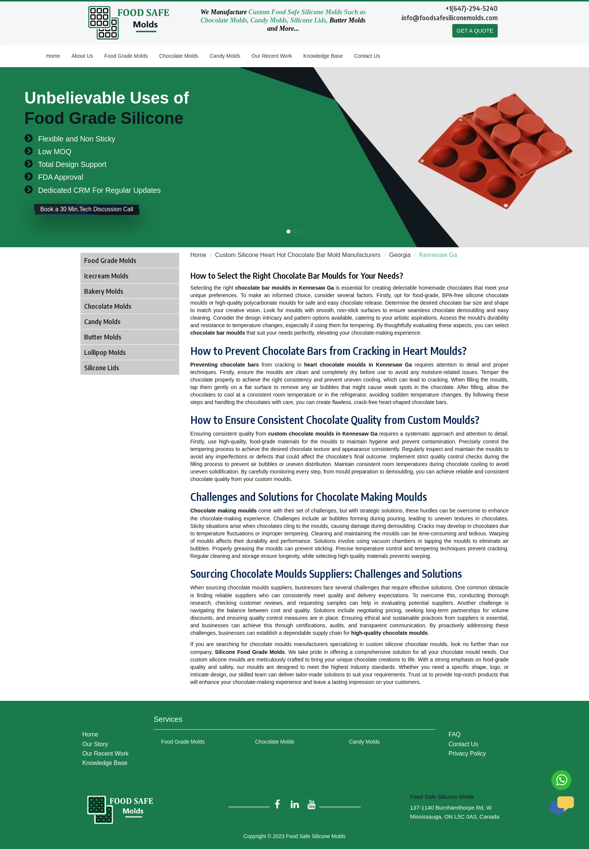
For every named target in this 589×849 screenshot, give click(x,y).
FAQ (455, 732)
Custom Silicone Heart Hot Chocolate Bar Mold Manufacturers (298, 255)
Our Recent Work (272, 56)
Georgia (400, 255)
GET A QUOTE (475, 31)
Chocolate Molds (178, 56)
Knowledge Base (323, 56)
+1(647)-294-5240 (472, 8)
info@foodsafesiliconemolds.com (450, 17)
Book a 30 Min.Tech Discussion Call (98, 212)
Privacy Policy (467, 751)
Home (53, 56)
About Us (82, 56)
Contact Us (367, 56)
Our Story (95, 741)
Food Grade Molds (126, 56)
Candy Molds (225, 56)
